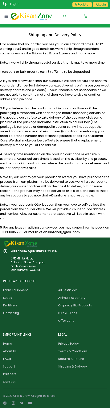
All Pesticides (68, 290)
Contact (9, 382)
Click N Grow (21, 396)
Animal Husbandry (71, 298)
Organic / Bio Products (75, 305)
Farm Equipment (15, 290)
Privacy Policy (68, 343)
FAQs (7, 359)
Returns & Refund (71, 359)
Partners (9, 374)
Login (100, 4)
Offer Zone (66, 320)
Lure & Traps (67, 313)
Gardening (11, 313)
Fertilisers (10, 305)
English (14, 4)
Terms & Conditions (73, 351)
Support (9, 366)
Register (82, 4)
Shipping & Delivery (72, 366)
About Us (10, 351)
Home (7, 343)
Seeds (7, 298)
